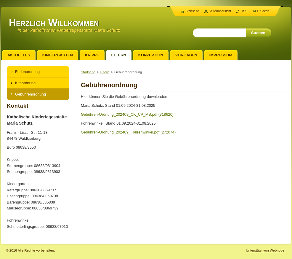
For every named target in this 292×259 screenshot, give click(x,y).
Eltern (104, 72)
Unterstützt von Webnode (265, 250)
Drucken (263, 11)
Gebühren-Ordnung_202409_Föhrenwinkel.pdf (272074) (128, 132)
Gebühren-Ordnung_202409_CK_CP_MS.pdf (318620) (127, 114)
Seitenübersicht (220, 11)
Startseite (88, 72)
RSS (244, 11)
